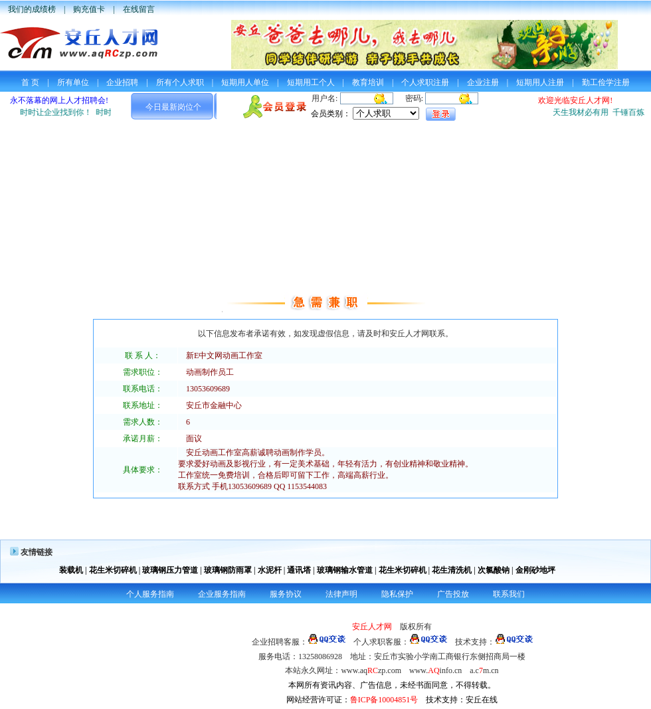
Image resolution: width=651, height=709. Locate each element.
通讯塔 (299, 570)
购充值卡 (89, 9)
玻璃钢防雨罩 (228, 570)
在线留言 (139, 9)
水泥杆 (270, 570)
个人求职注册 (425, 82)
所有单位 (73, 82)
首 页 (30, 82)
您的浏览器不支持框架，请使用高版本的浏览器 (325, 108)
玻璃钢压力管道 (170, 570)
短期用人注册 (540, 82)
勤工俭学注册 (606, 82)
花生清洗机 (452, 570)
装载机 (71, 570)
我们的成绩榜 (32, 9)
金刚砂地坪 (535, 570)
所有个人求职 (180, 82)
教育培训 (368, 82)
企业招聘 (122, 82)
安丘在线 (482, 699)
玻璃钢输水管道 (345, 570)
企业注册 (483, 82)
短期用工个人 (311, 82)
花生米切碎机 (113, 570)
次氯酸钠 (494, 570)
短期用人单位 (245, 82)
